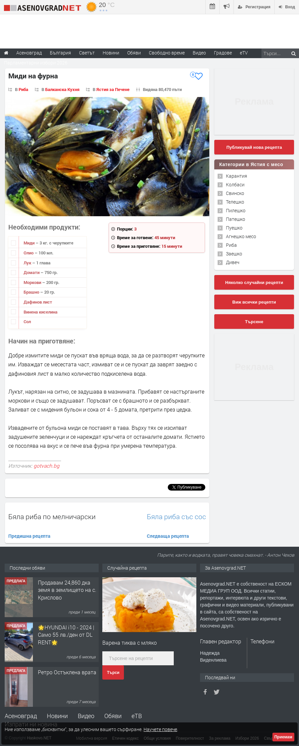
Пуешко (234, 228)
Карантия (236, 176)
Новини (111, 52)
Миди (30, 243)
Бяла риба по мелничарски (52, 516)
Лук (28, 263)
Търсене (254, 321)
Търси (113, 672)
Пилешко (236, 210)
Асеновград (21, 716)
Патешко (235, 219)
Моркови (33, 282)
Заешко (234, 253)
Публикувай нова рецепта (254, 147)
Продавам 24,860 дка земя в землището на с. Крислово (67, 590)
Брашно (32, 292)
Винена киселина (40, 312)
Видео (86, 716)
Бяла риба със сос (176, 517)
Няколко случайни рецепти (254, 282)
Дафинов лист (38, 302)
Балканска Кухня (62, 89)
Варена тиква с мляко (129, 642)
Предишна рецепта (29, 536)
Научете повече (160, 729)
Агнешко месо (241, 236)
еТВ (137, 716)
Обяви (113, 716)
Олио (29, 253)
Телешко (235, 202)
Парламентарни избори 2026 (35, 62)
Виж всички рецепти (254, 302)
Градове (223, 52)
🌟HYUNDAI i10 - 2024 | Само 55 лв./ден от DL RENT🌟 (66, 635)
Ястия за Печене (113, 89)
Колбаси (235, 184)
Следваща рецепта (168, 536)
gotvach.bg (46, 465)
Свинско (235, 193)
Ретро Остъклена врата (67, 672)
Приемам (283, 737)
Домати (32, 272)
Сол (27, 322)
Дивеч (232, 262)
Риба (23, 89)
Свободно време (167, 52)
